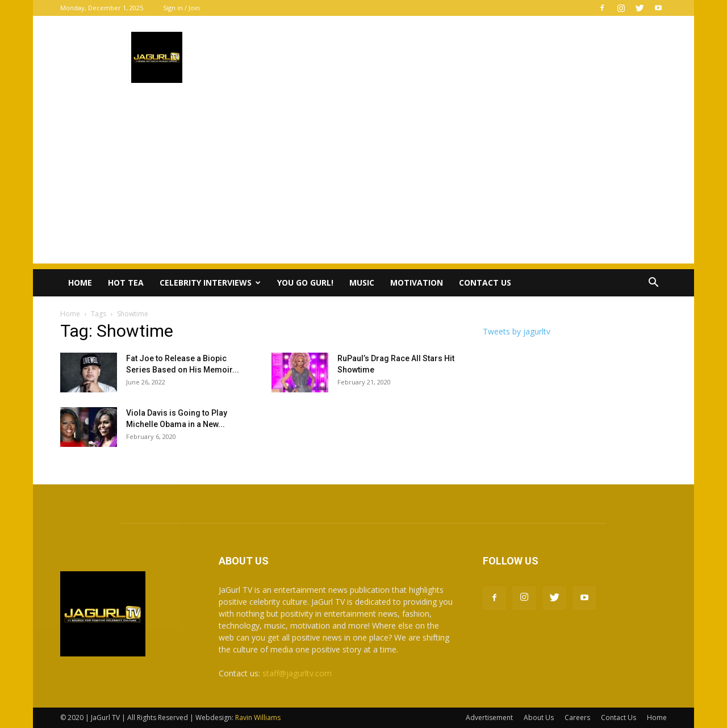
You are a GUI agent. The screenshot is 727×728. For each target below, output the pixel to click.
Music (361, 282)
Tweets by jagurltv (516, 331)
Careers (577, 717)
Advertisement (489, 717)
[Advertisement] (363, 183)
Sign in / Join (181, 7)
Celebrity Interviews (210, 282)
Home (80, 282)
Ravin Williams (258, 717)
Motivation (416, 282)
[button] (653, 283)
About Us (539, 717)
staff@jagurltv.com (297, 673)
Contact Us (485, 282)
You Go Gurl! (305, 282)
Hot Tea (126, 282)
